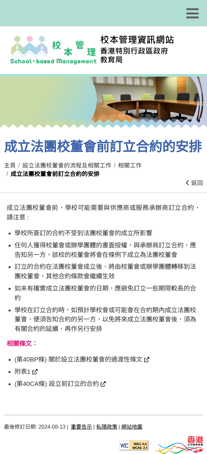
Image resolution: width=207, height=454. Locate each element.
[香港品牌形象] (179, 445)
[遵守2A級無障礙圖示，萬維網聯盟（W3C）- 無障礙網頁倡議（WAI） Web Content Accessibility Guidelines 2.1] (133, 445)
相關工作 (130, 165)
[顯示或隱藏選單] (192, 13)
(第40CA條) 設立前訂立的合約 (57, 383)
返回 (194, 183)
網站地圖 (131, 427)
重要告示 (81, 427)
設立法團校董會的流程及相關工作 (66, 165)
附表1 (23, 371)
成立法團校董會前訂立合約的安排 (55, 174)
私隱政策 (106, 427)
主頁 (10, 165)
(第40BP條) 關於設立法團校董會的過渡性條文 (78, 359)
